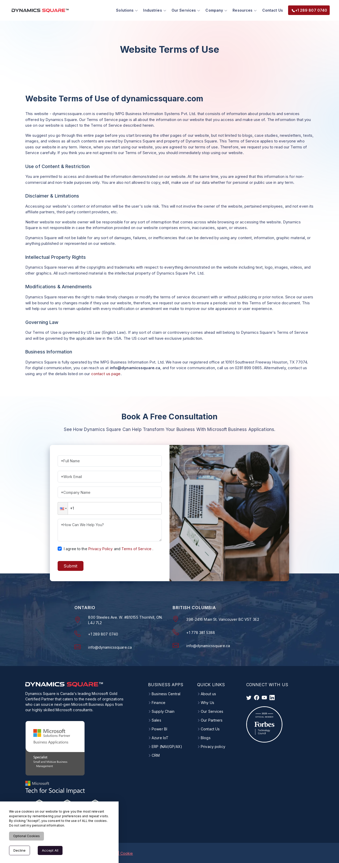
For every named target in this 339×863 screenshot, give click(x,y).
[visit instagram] (264, 697)
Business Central (166, 693)
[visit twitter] (248, 697)
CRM (156, 755)
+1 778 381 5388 (200, 632)
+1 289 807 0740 (103, 633)
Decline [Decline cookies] (19, 850)
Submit (70, 565)
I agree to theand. (108, 548)
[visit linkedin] (272, 697)
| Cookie (125, 852)
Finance (158, 702)
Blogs (206, 737)
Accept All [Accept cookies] (50, 850)
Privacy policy (213, 746)
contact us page (106, 372)
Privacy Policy (100, 548)
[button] (63, 508)
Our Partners (211, 720)
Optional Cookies (26, 836)
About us (208, 693)
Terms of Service (136, 548)
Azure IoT (160, 737)
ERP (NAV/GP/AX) (167, 746)
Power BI (159, 728)
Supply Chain (163, 711)
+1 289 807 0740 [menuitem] (308, 10)
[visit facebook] (256, 697)
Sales (156, 720)
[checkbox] (60, 548)
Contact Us (271, 10)
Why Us (207, 702)
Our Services (212, 711)
